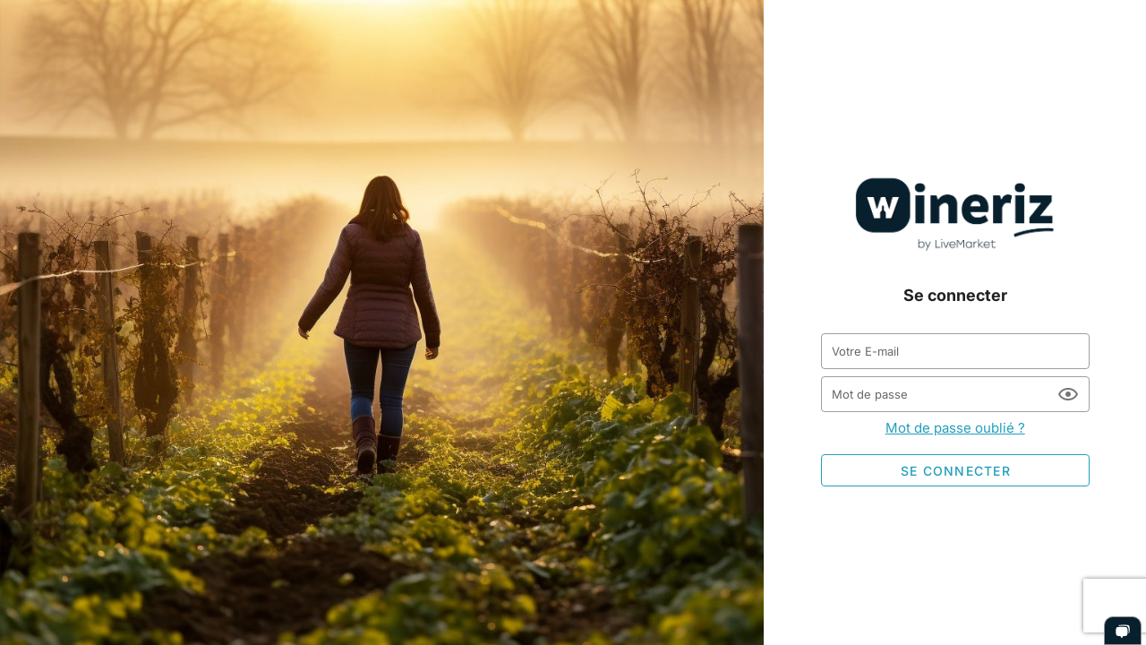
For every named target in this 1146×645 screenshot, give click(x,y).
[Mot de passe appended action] (1068, 394)
